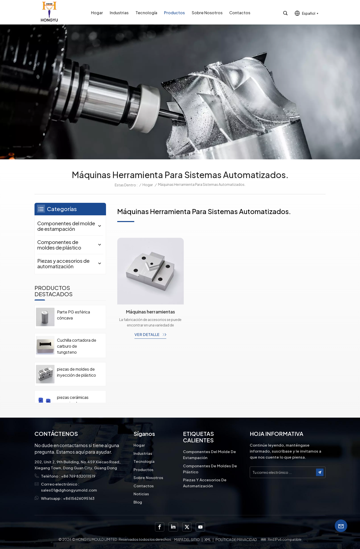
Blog (138, 502)
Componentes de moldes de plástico (59, 245)
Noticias (141, 493)
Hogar (97, 12)
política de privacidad (236, 539)
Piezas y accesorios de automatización (63, 263)
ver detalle (147, 334)
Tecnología (146, 12)
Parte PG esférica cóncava (73, 314)
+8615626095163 (78, 498)
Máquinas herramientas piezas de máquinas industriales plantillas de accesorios (150, 312)
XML (207, 539)
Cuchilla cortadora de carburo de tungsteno (76, 346)
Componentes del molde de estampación (66, 226)
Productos (174, 12)
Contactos (239, 12)
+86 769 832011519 (78, 476)
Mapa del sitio (187, 539)
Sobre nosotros (207, 12)
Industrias (119, 12)
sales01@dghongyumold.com (69, 490)
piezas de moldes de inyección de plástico (76, 372)
